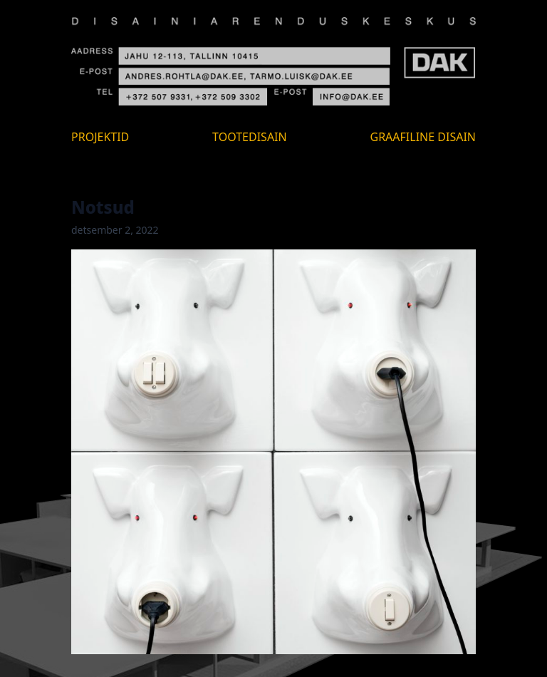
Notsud (103, 207)
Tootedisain (249, 137)
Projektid (100, 137)
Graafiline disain (423, 137)
